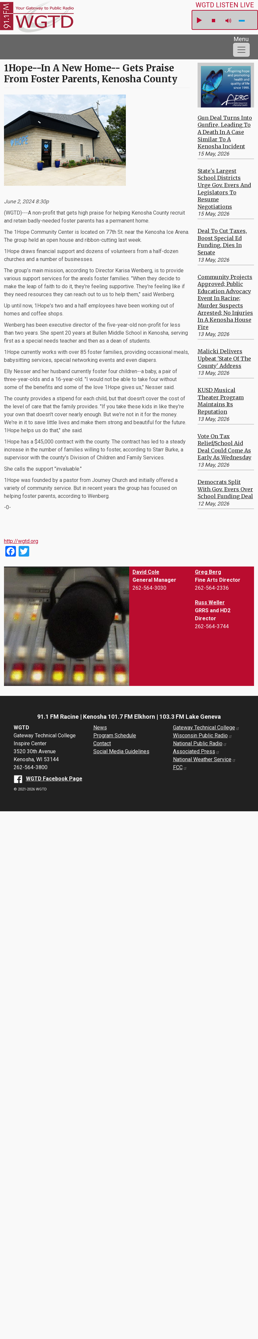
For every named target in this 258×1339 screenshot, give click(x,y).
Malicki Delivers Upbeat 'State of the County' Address (224, 358)
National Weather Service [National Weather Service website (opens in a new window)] (204, 759)
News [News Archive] (100, 727)
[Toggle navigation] (241, 50)
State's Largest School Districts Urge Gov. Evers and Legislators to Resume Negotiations (224, 188)
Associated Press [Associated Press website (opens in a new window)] (196, 751)
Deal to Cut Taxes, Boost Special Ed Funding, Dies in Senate (222, 242)
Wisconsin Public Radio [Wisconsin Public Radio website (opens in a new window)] (202, 735)
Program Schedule (114, 735)
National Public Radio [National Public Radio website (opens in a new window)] (200, 743)
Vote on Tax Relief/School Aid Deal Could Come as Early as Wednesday (224, 447)
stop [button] (213, 20)
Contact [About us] (102, 743)
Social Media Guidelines (121, 751)
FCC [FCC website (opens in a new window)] (180, 767)
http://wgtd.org (21, 541)
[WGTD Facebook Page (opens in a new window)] (48, 778)
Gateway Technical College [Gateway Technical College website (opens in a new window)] (206, 727)
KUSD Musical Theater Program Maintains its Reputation (221, 401)
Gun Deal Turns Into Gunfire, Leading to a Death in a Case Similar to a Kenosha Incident (225, 132)
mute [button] (228, 20)
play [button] (199, 20)
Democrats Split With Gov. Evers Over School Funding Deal (225, 489)
